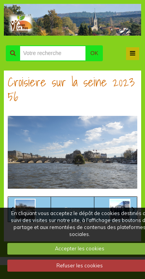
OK (94, 53)
